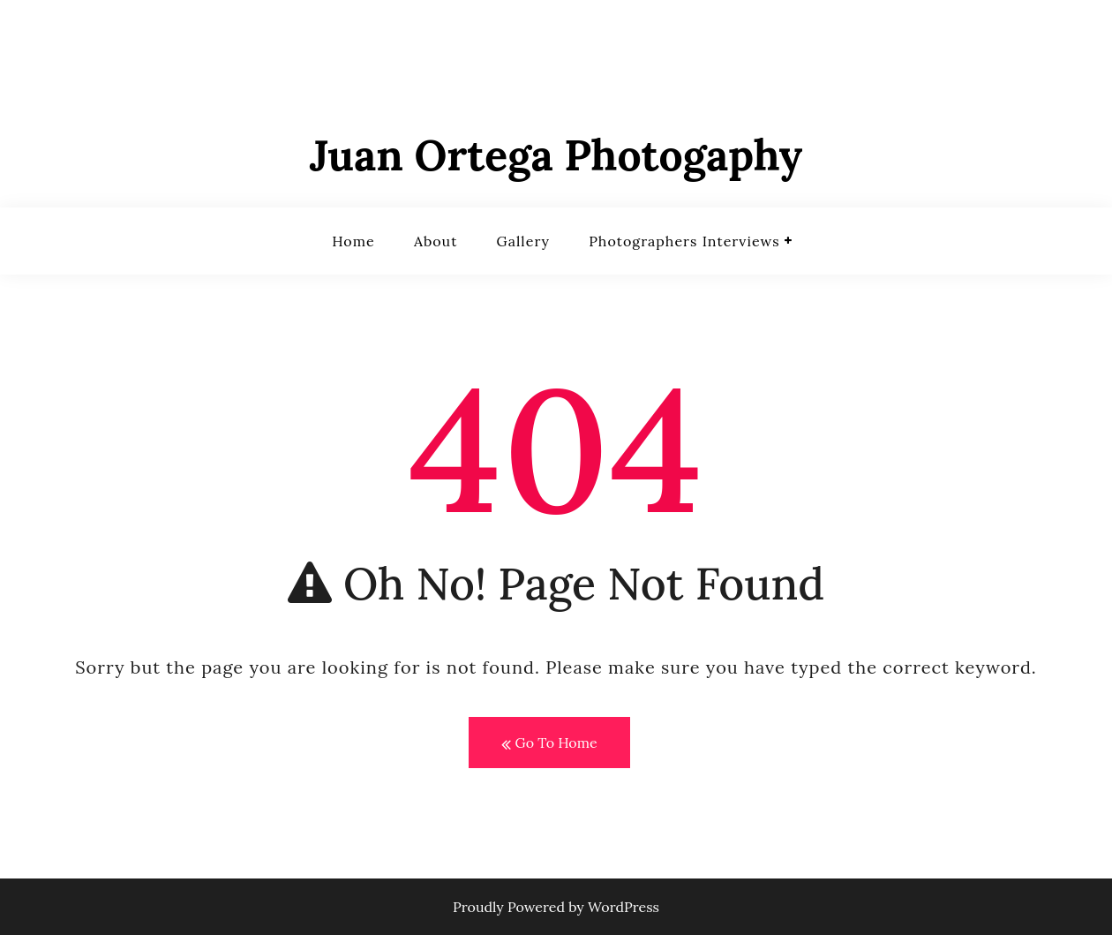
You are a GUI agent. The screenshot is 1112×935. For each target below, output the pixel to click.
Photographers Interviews (684, 241)
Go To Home (549, 743)
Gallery (523, 241)
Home (353, 241)
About (435, 241)
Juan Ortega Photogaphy (556, 155)
